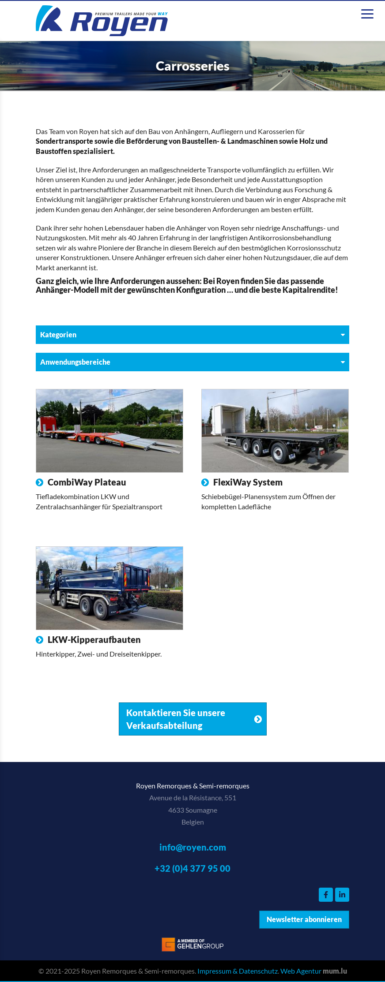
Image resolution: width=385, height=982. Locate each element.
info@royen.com (192, 847)
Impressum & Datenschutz (237, 971)
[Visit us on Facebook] (326, 895)
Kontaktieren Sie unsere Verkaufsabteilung (175, 719)
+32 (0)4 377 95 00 (192, 868)
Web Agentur (300, 971)
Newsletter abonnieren (304, 919)
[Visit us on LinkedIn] (342, 895)
